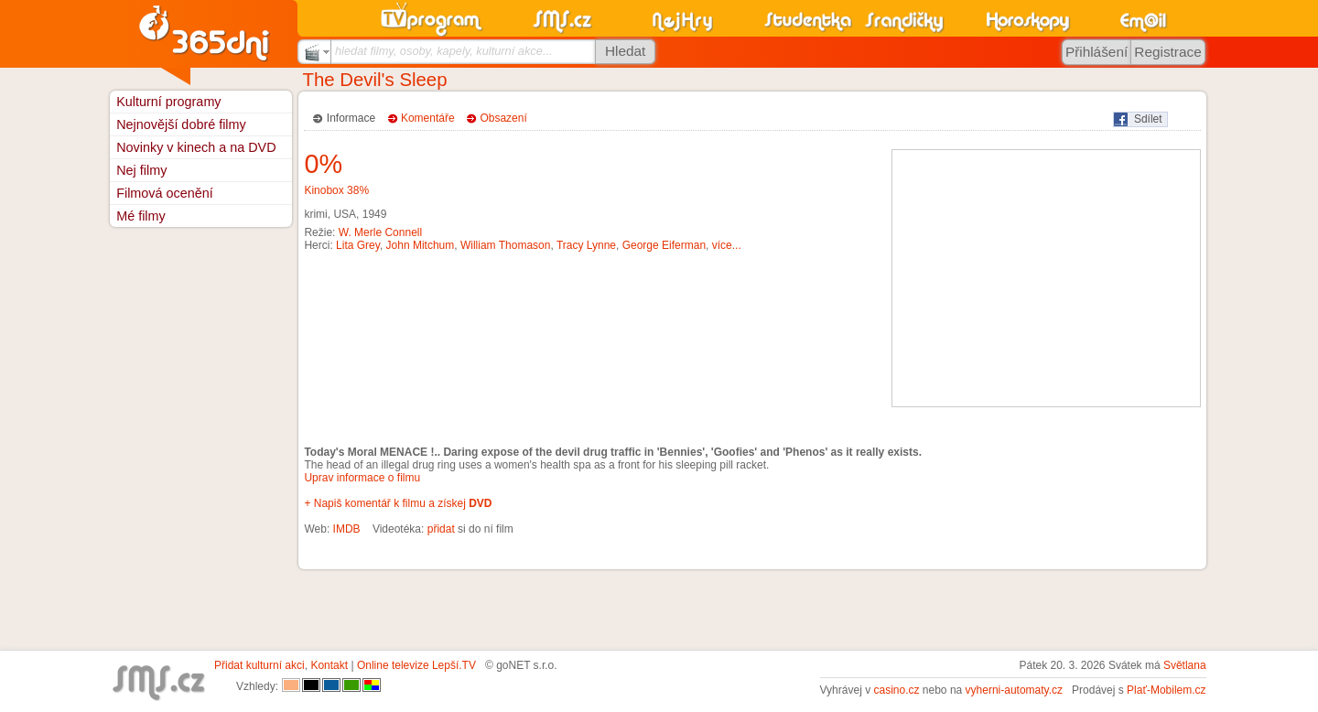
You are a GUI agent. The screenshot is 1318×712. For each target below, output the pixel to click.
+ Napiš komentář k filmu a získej (398, 503)
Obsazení (503, 118)
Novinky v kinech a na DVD (195, 147)
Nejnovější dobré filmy (181, 124)
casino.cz (896, 690)
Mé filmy (141, 216)
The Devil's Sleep (375, 80)
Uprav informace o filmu (362, 477)
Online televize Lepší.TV (416, 665)
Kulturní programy (168, 101)
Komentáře (428, 118)
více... (726, 245)
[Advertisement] (1046, 278)
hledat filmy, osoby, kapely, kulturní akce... (444, 51)
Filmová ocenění (164, 193)
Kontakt (329, 665)
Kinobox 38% (336, 190)
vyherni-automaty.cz (1014, 690)
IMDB (347, 529)
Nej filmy (141, 170)
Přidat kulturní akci (259, 665)
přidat (441, 529)
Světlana (1184, 665)
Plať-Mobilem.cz (1166, 690)
